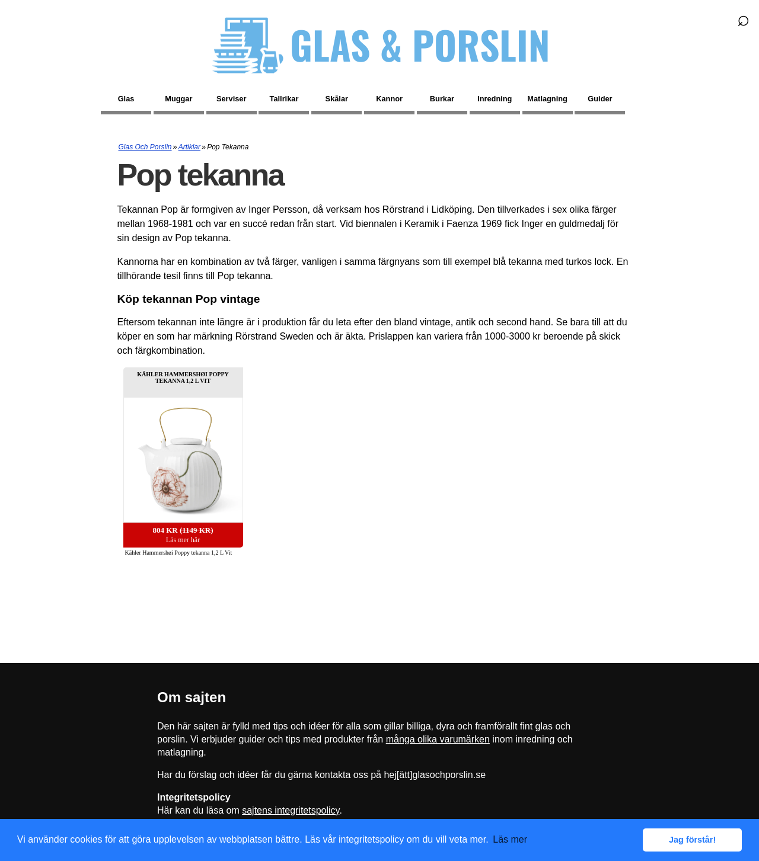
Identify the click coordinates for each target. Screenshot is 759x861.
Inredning (494, 98)
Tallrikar (284, 98)
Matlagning (547, 98)
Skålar (337, 98)
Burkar (442, 98)
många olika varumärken (438, 739)
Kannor (389, 98)
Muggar (178, 98)
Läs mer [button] (510, 839)
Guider (600, 98)
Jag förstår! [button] (692, 839)
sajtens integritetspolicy (290, 810)
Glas (126, 98)
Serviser (231, 98)
